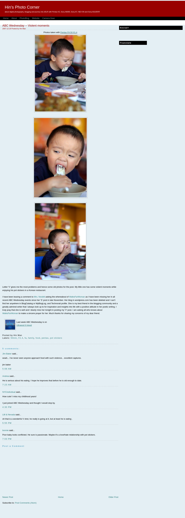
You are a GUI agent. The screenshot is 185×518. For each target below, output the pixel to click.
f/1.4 (20, 338)
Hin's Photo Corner (22, 7)
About (14, 18)
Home (6, 18)
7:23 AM (6, 384)
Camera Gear (48, 18)
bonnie (5, 430)
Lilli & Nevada (8, 414)
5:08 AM (6, 369)
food (38, 338)
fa (26, 338)
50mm (14, 338)
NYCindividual (8, 392)
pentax (45, 338)
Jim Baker (7, 353)
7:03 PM (7, 439)
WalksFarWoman (77, 297)
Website (36, 18)
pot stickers (56, 338)
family (31, 338)
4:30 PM (7, 407)
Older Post (113, 497)
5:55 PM (7, 423)
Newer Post (7, 497)
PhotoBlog (24, 18)
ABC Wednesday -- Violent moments (25, 25)
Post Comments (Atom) (26, 503)
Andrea (5, 376)
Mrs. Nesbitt (39, 297)
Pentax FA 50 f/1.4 (68, 32)
